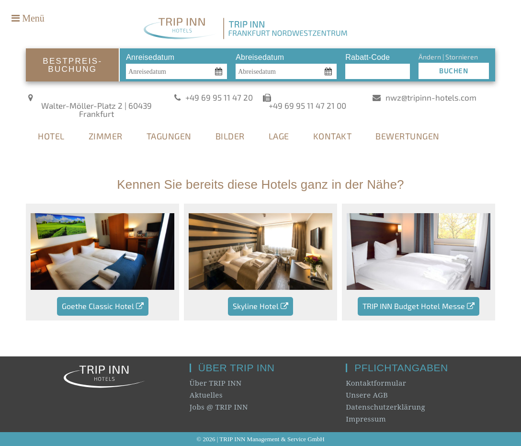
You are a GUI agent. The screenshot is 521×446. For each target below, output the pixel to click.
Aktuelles (206, 395)
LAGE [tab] (279, 136)
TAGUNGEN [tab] (169, 136)
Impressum (366, 418)
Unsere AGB (367, 395)
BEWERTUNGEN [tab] (407, 136)
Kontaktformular (376, 383)
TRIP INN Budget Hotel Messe (418, 305)
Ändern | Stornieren (448, 57)
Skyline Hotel (260, 305)
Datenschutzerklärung (385, 407)
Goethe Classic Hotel (103, 305)
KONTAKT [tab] (332, 136)
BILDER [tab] (230, 136)
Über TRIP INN (216, 383)
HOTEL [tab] (51, 136)
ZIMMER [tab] (106, 136)
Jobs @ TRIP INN (219, 407)
